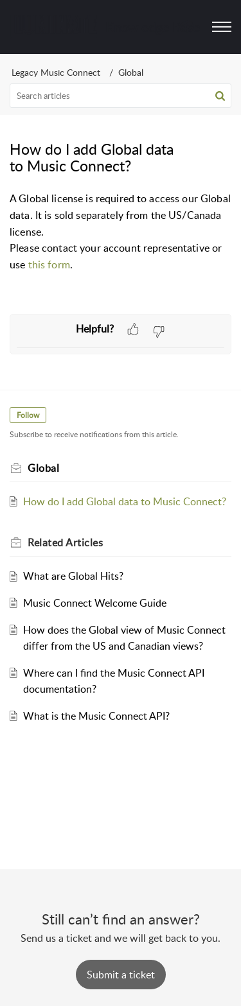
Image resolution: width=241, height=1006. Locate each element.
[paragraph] (120, 232)
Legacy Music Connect (56, 72)
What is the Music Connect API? (96, 716)
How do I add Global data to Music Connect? (124, 501)
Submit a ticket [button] (121, 974)
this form (49, 264)
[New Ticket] (121, 974)
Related (65, 542)
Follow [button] (28, 415)
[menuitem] (188, 27)
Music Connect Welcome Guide (94, 603)
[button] (220, 95)
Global (130, 72)
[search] (120, 95)
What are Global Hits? (73, 576)
